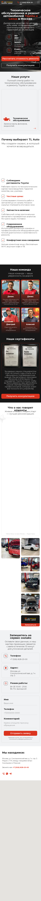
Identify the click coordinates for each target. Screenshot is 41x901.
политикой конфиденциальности (20, 739)
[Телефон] (3, 773)
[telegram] (10, 773)
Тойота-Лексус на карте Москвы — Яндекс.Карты (20, 533)
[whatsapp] (7, 773)
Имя (6, 699)
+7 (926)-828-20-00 (26, 3)
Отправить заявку (20, 733)
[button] (20, 65)
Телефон (9, 709)
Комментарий (11, 718)
